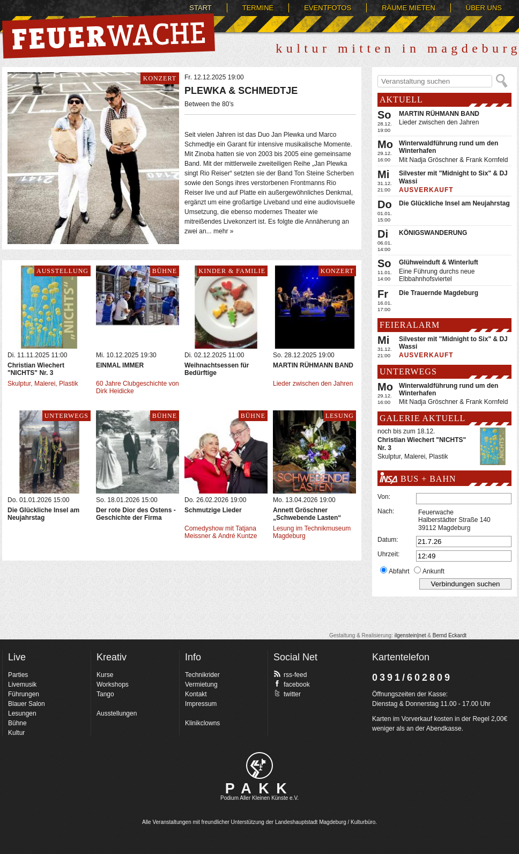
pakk (259, 765)
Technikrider (202, 675)
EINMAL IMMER (120, 365)
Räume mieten (408, 8)
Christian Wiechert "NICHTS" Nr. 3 (36, 369)
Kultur (16, 733)
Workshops (113, 684)
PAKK (259, 788)
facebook (291, 684)
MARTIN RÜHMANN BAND (313, 365)
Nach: (385, 511)
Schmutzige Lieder (213, 510)
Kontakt (196, 694)
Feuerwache (108, 35)
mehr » (223, 231)
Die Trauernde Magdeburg (438, 293)
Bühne (17, 723)
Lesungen (22, 713)
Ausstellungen (117, 713)
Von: (383, 496)
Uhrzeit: (388, 554)
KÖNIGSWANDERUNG (433, 233)
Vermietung (201, 684)
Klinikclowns (202, 723)
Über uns (484, 8)
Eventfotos (327, 8)
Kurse (105, 675)
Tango (105, 694)
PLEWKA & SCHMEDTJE (241, 90)
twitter (287, 693)
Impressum (201, 704)
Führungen (23, 694)
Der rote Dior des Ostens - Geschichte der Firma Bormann (136, 517)
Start (200, 8)
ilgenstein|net (410, 635)
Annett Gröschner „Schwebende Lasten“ (307, 513)
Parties (18, 675)
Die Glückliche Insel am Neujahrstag (43, 513)
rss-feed (290, 674)
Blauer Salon (26, 704)
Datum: (387, 539)
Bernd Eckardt (449, 635)
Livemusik (22, 684)
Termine (258, 8)
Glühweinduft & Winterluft (438, 262)
